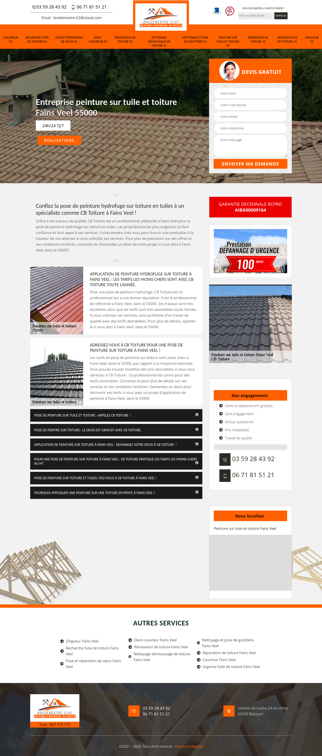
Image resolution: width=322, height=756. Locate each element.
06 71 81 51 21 (89, 7)
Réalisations (59, 140)
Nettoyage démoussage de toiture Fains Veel (159, 656)
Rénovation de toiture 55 (125, 39)
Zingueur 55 (311, 39)
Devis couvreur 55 (98, 39)
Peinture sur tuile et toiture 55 (227, 41)
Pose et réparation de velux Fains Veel (90, 663)
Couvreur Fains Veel (216, 659)
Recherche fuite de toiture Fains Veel (89, 651)
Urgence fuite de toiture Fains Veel (228, 666)
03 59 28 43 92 (49, 7)
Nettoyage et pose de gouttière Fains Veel (225, 643)
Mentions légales (189, 746)
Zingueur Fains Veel (79, 641)
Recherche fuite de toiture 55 (37, 39)
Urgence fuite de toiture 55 (287, 39)
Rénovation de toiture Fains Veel (158, 646)
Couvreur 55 (10, 39)
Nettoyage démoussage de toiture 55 (159, 41)
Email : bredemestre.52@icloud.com (72, 17)
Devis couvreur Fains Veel (153, 640)
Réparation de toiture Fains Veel (226, 652)
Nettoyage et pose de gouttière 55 (195, 39)
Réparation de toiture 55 (258, 39)
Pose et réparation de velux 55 (69, 39)
